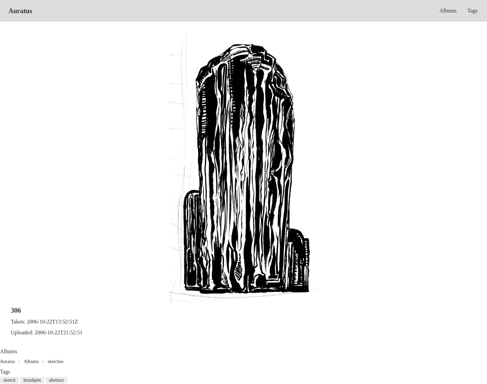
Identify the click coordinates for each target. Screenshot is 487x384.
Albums (448, 11)
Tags (472, 11)
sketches (56, 361)
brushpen (32, 380)
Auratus (20, 11)
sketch (9, 380)
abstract (56, 380)
